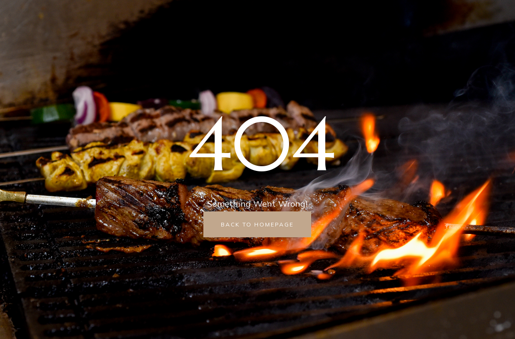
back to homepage (257, 224)
